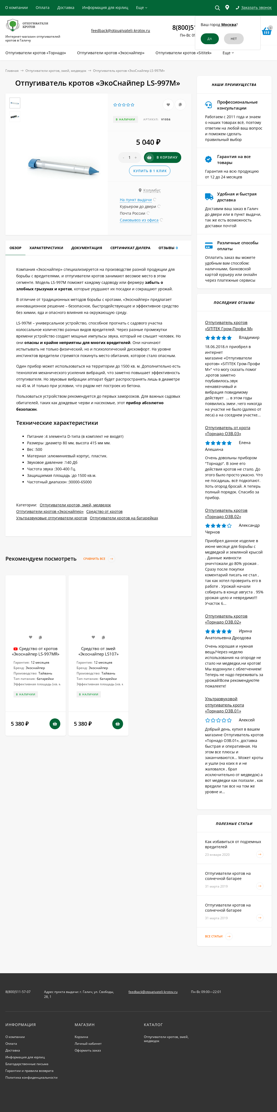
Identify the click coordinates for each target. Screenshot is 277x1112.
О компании (16, 7)
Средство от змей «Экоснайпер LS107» (98, 651)
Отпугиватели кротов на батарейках (124, 517)
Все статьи (219, 936)
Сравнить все (99, 559)
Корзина (81, 1036)
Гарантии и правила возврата (29, 1070)
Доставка (65, 7)
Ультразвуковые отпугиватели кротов (51, 517)
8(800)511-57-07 (18, 991)
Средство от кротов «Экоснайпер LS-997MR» (35, 651)
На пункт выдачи (136, 199)
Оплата (43, 7)
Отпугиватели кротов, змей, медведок (55, 70)
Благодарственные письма (26, 1064)
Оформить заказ (88, 1050)
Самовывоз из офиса (139, 220)
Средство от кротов (104, 511)
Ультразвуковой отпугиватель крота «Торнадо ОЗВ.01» (224, 705)
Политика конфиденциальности (31, 1077)
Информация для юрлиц (105, 7)
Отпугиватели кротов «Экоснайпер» (50, 511)
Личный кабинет (88, 1043)
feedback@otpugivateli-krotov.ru (120, 30)
